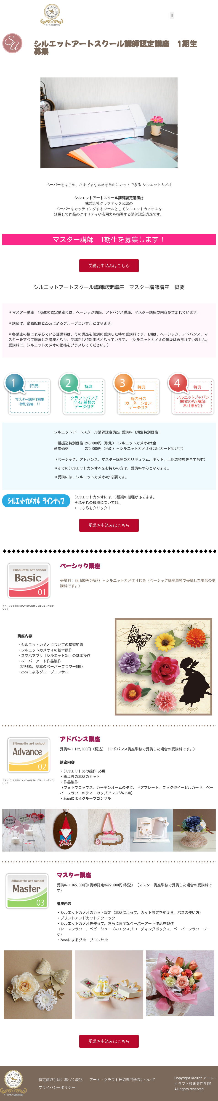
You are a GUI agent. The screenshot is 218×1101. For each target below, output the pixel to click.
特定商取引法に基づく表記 (60, 1080)
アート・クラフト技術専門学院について (122, 1080)
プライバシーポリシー (57, 1087)
